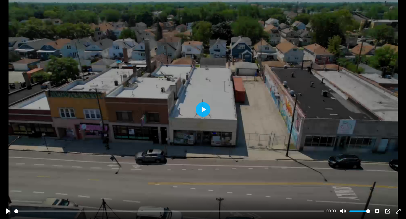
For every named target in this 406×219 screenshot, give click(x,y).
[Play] (8, 211)
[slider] (169, 211)
